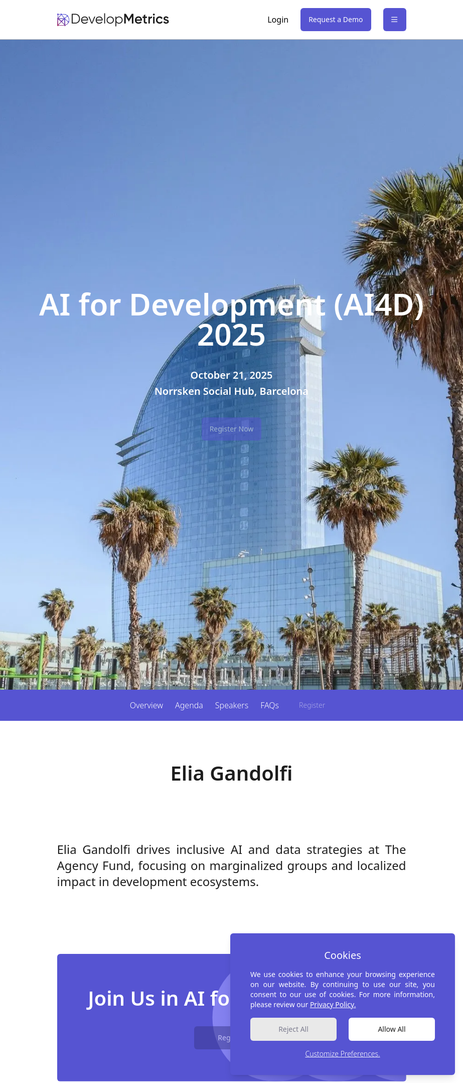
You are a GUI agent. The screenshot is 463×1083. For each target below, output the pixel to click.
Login (277, 19)
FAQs (269, 705)
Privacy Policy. (333, 1004)
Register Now (232, 429)
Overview (146, 705)
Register (312, 705)
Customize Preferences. (342, 1053)
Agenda (189, 705)
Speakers (231, 705)
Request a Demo (335, 19)
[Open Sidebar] (394, 19)
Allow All (391, 1029)
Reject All (293, 1029)
